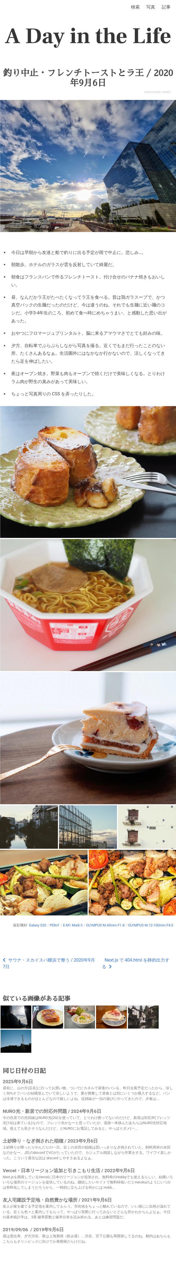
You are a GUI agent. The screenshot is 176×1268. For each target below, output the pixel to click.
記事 (166, 7)
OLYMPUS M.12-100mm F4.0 (150, 925)
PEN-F (54, 925)
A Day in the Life (88, 36)
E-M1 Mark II (72, 925)
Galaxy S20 (37, 925)
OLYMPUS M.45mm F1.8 (105, 925)
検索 (135, 7)
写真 (150, 7)
